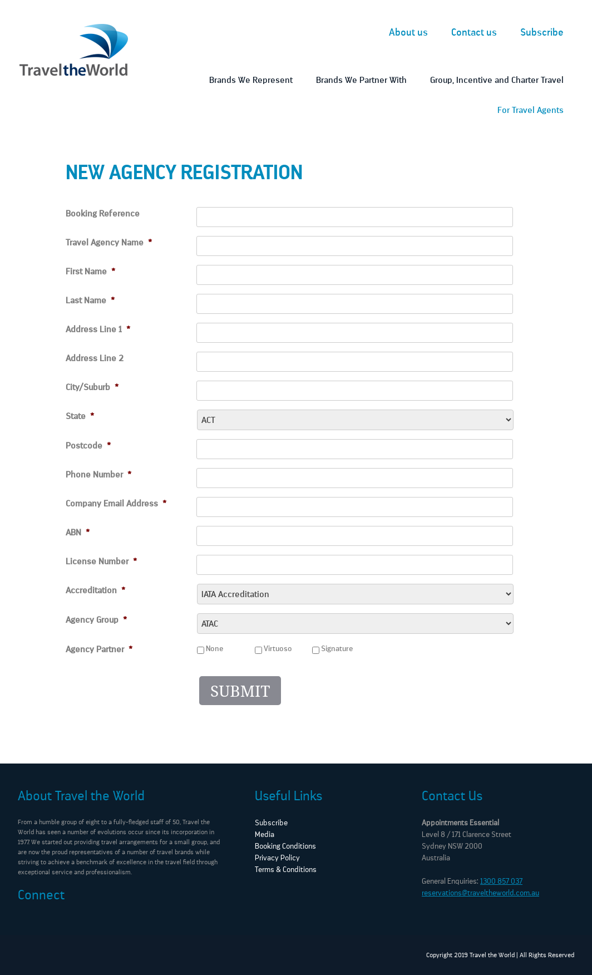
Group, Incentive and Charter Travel (497, 80)
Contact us (474, 32)
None (214, 648)
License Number (101, 561)
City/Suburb (92, 387)
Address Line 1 (98, 329)
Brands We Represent (251, 80)
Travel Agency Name (109, 242)
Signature (337, 648)
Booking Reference (103, 213)
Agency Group (96, 619)
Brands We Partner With (361, 80)
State (80, 416)
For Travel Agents (530, 110)
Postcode (88, 445)
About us (408, 32)
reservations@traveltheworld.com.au (480, 893)
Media (264, 834)
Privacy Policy (277, 858)
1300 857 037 (501, 881)
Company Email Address (116, 503)
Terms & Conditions (286, 869)
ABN (78, 532)
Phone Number (98, 474)
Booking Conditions (285, 846)
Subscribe (542, 32)
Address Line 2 (95, 358)
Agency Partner (99, 649)
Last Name (90, 300)
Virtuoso (278, 648)
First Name (90, 271)
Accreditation (95, 590)
